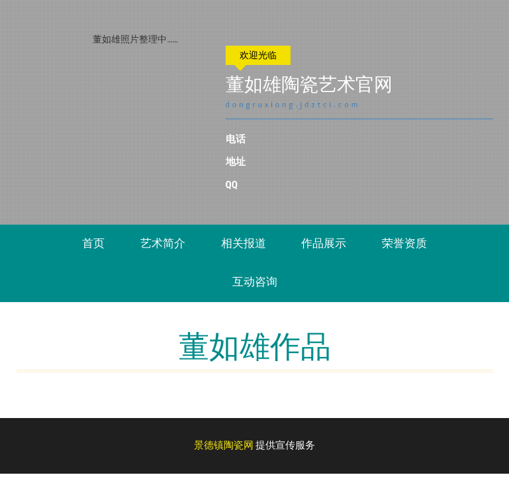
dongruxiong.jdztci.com (302, 104)
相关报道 (243, 243)
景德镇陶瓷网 (224, 445)
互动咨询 (254, 281)
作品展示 (323, 243)
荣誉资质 (404, 243)
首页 (93, 243)
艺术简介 (162, 243)
